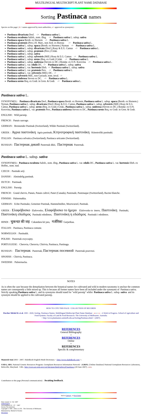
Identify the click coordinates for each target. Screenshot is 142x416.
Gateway (68, 395)
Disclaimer (4, 413)
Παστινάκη (9, 214)
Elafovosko (37, 210)
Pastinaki (115, 210)
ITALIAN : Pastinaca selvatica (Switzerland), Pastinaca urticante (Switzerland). (40, 138)
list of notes (77, 395)
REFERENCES (71, 329)
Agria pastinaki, (45, 132)
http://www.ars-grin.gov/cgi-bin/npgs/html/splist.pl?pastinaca (49, 367)
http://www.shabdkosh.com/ (68, 360)
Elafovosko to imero (89, 210)
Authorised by (5, 403)
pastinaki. (108, 132)
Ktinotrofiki (78, 132)
